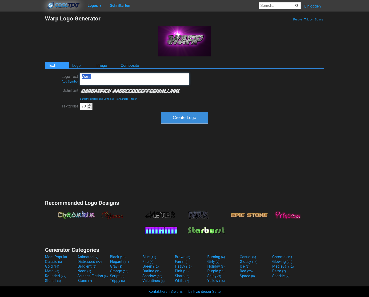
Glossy (249, 261)
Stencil (53, 280)
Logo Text (70, 78)
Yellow (216, 280)
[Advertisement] (22, 85)
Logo (76, 65)
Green (150, 266)
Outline (151, 271)
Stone (84, 280)
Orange (119, 271)
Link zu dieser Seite (204, 291)
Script (117, 276)
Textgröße (69, 106)
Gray (116, 266)
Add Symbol (70, 81)
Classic (53, 261)
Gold (52, 266)
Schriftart (70, 90)
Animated (87, 257)
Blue (149, 257)
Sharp (182, 276)
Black (118, 257)
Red (246, 271)
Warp (134, 79)
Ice (244, 266)
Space (319, 19)
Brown (182, 257)
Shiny (214, 276)
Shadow (152, 276)
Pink (182, 271)
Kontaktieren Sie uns (165, 291)
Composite (130, 65)
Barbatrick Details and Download (97, 99)
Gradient (86, 266)
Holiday (216, 266)
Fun (181, 261)
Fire (147, 261)
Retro (279, 271)
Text (51, 65)
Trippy (308, 19)
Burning (216, 257)
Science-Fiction (92, 276)
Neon (84, 271)
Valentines (153, 280)
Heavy (183, 266)
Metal (52, 271)
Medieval (283, 266)
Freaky (133, 99)
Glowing (282, 261)
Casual (248, 257)
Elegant (119, 261)
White (182, 280)
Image (101, 65)
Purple (298, 19)
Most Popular (56, 257)
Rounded (55, 276)
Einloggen (312, 6)
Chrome (282, 257)
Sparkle (280, 276)
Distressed (89, 261)
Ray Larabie (122, 99)
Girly (213, 261)
